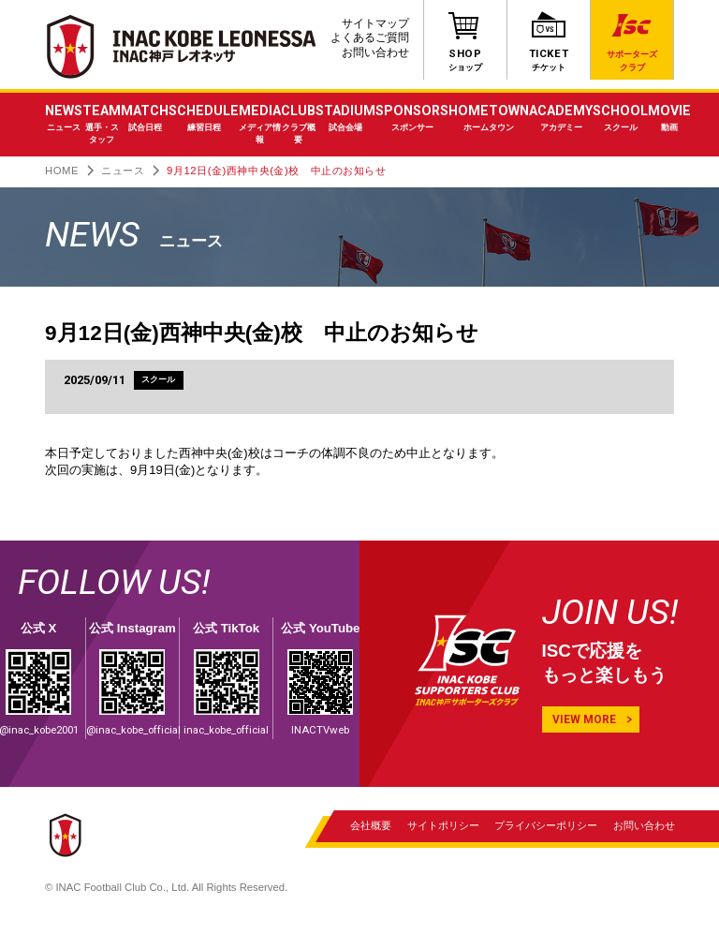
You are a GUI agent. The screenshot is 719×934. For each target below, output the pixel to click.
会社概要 (370, 826)
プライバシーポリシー (545, 826)
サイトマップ (375, 23)
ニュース (122, 170)
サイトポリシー (442, 826)
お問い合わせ (375, 52)
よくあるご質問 (369, 37)
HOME (62, 170)
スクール (159, 381)
